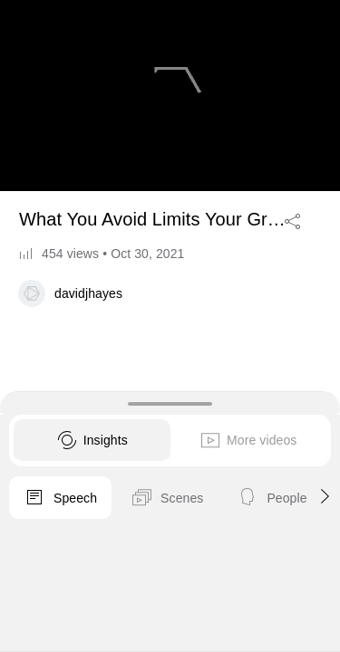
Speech (60, 498)
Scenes (167, 498)
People (271, 498)
